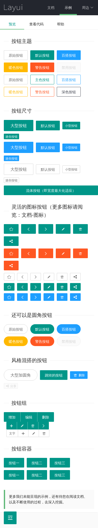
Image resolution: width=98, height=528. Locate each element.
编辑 (28, 417)
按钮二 (37, 463)
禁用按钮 (69, 68)
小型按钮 (71, 126)
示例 (68, 8)
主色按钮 (42, 80)
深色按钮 (69, 92)
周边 (87, 7)
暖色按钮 (16, 68)
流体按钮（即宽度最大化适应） (51, 191)
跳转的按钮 (54, 375)
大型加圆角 (20, 375)
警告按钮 (42, 68)
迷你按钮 (11, 136)
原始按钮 (16, 55)
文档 (50, 8)
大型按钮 (18, 125)
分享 (10, 386)
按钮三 (59, 463)
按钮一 (14, 463)
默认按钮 (42, 55)
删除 (79, 375)
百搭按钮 (69, 55)
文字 (12, 433)
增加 (12, 417)
